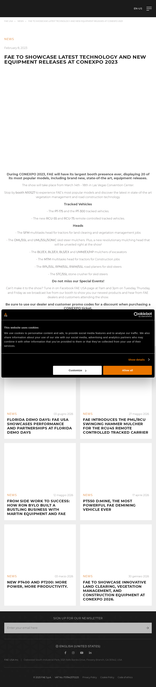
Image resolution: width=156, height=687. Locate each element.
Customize (78, 370)
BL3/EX (53, 252)
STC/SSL (62, 274)
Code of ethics (125, 677)
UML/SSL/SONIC (45, 240)
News (21, 21)
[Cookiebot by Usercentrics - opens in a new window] (136, 314)
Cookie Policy (107, 677)
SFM (26, 232)
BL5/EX (64, 252)
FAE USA (8, 21)
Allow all (127, 370)
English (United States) (78, 646)
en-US (138, 8)
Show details (136, 359)
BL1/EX (42, 252)
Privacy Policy (89, 677)
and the (65, 211)
